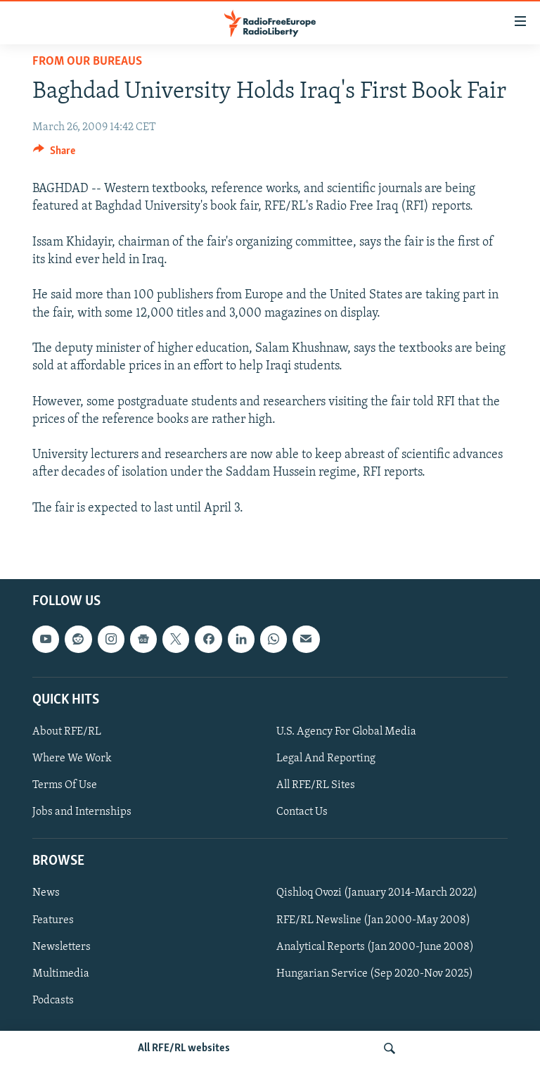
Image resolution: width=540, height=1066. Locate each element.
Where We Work (72, 758)
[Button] (54, 154)
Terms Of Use (64, 785)
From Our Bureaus (87, 61)
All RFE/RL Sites (315, 785)
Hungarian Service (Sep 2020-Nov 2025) (374, 973)
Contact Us (302, 812)
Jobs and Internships (81, 812)
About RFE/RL (66, 731)
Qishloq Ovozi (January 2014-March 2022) (376, 893)
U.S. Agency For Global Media (346, 731)
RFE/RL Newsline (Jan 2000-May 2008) (373, 919)
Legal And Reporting (325, 758)
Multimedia (60, 973)
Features (53, 919)
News (46, 893)
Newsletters (61, 946)
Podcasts (53, 999)
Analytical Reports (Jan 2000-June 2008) (375, 946)
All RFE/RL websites (184, 1048)
